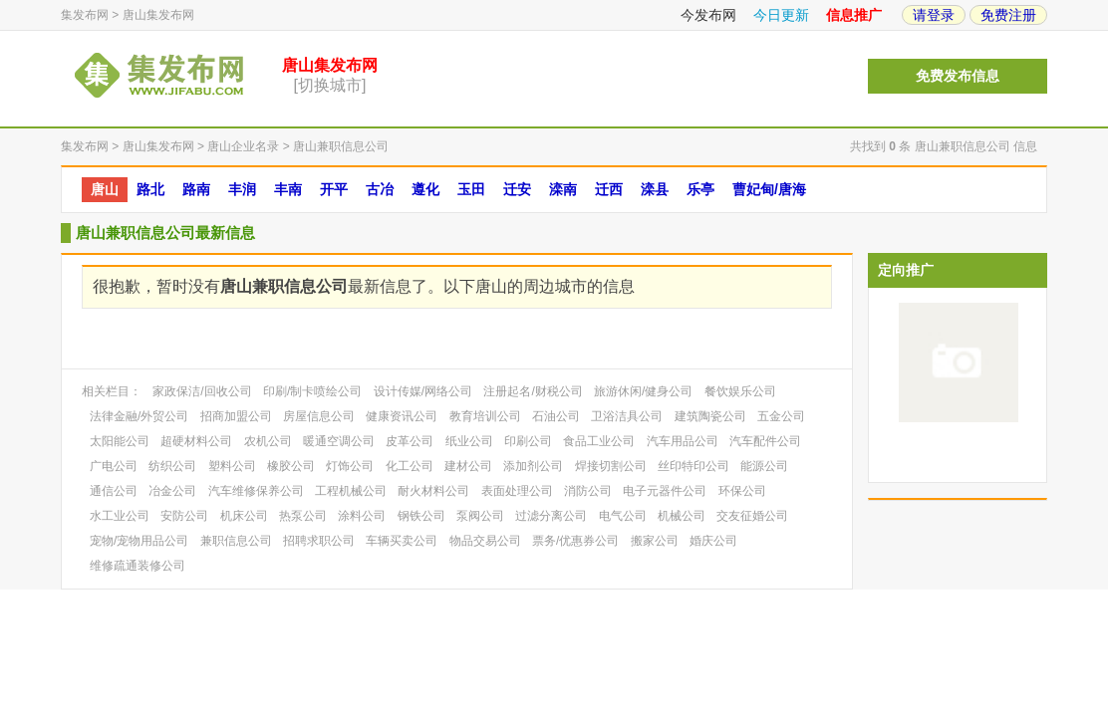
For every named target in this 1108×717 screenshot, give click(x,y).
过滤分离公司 (551, 516)
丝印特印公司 (693, 466)
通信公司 (114, 491)
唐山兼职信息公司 (341, 146)
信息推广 (854, 15)
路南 (196, 189)
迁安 (517, 189)
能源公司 (764, 466)
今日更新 (781, 15)
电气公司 (623, 516)
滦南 (563, 189)
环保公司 (742, 491)
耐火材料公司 (433, 491)
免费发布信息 (957, 76)
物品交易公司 (485, 541)
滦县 (655, 189)
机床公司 (244, 516)
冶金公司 (172, 491)
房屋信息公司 (319, 416)
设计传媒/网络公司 (423, 391)
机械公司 (681, 516)
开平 (334, 189)
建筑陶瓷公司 (710, 416)
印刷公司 (528, 441)
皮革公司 (409, 441)
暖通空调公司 (339, 441)
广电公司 (114, 466)
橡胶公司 (291, 466)
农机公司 (268, 441)
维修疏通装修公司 (137, 566)
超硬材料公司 (196, 441)
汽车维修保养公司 (256, 491)
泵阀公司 (480, 516)
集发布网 (85, 15)
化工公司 (409, 466)
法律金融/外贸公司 (139, 416)
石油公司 (556, 416)
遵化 (425, 189)
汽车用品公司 (682, 441)
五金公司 (781, 416)
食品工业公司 (599, 441)
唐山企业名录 (243, 146)
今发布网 (708, 15)
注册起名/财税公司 (532, 391)
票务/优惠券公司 (575, 541)
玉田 (471, 189)
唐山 (105, 189)
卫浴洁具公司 (627, 416)
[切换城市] (330, 85)
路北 (150, 189)
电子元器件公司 (664, 491)
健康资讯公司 (401, 416)
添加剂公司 (533, 466)
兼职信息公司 (236, 541)
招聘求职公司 (319, 541)
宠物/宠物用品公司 (139, 541)
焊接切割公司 (611, 466)
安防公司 (184, 516)
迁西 (609, 189)
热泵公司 (303, 516)
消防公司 (588, 491)
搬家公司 (655, 541)
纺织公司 (172, 466)
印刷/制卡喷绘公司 (312, 391)
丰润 (242, 189)
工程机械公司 (351, 491)
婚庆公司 (713, 541)
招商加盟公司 (236, 416)
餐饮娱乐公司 (740, 391)
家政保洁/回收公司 (201, 391)
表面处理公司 (517, 491)
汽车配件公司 (765, 441)
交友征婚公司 (752, 516)
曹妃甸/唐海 (769, 189)
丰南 (288, 189)
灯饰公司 (350, 466)
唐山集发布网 (158, 15)
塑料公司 (232, 466)
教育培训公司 (485, 416)
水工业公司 (119, 516)
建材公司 (468, 466)
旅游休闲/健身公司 (643, 391)
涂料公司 (362, 516)
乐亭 (700, 189)
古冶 (380, 189)
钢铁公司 (421, 516)
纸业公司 (469, 441)
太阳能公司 (119, 441)
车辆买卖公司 (401, 541)
